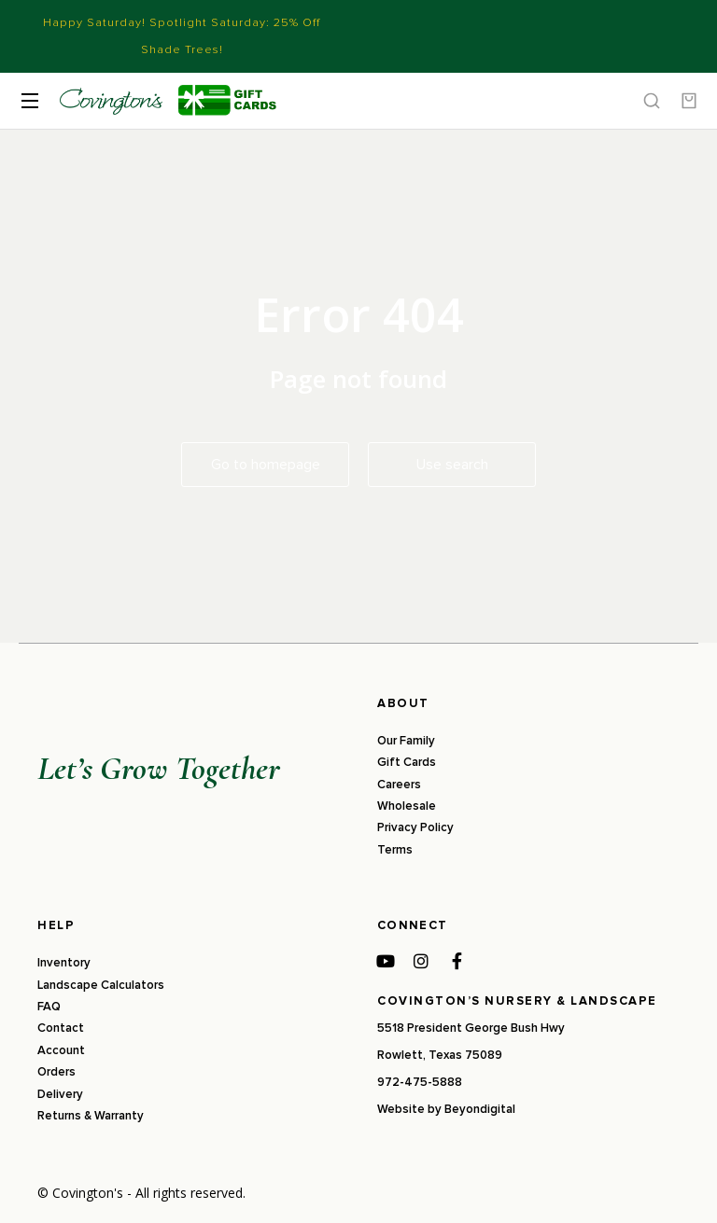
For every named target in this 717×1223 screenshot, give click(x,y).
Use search (452, 464)
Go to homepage (265, 464)
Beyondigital (479, 1109)
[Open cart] (689, 100)
